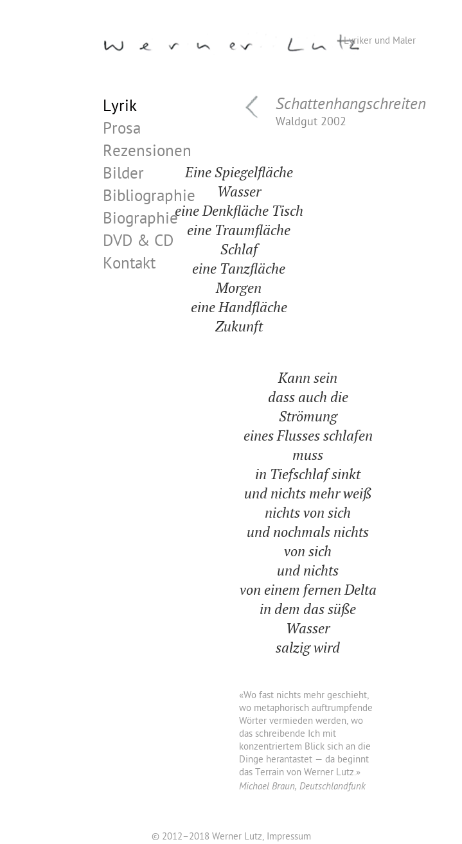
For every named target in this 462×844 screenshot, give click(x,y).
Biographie (140, 220)
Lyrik (120, 108)
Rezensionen (147, 153)
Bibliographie (149, 198)
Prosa (122, 130)
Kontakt (129, 265)
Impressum (289, 837)
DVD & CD (138, 243)
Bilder (123, 175)
